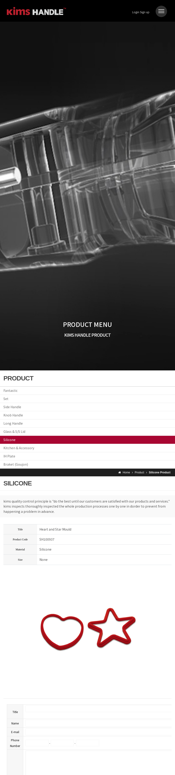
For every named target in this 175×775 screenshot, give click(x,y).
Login (135, 12)
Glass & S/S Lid (14, 431)
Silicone (9, 439)
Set (5, 398)
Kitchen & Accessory (18, 448)
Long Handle (13, 423)
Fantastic (10, 390)
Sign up (144, 12)
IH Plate (9, 456)
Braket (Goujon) (15, 464)
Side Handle (12, 407)
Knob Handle (13, 415)
